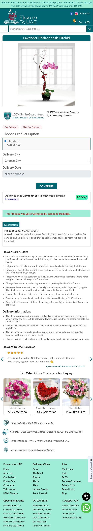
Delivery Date (12, 167)
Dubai (35, 469)
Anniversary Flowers (42, 509)
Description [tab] (11, 224)
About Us (7, 473)
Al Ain (35, 485)
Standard (13, 141)
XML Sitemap (9, 489)
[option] (17, 396)
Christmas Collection (13, 509)
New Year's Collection (13, 513)
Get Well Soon (39, 521)
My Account (67, 469)
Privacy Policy (68, 485)
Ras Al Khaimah (40, 493)
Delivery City (11, 154)
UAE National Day (12, 505)
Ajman (36, 481)
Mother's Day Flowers (13, 525)
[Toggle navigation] (4, 28)
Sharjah (36, 477)
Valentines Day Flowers (14, 517)
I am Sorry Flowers (41, 525)
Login (64, 473)
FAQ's (65, 477)
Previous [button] (1, 396)
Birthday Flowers (41, 505)
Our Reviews (9, 477)
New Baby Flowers (41, 513)
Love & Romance (41, 517)
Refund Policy (68, 489)
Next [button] (91, 396)
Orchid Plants (68, 513)
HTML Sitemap (10, 493)
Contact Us (8, 485)
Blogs (64, 493)
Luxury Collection (70, 505)
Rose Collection (69, 509)
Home (6, 469)
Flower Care (9, 481)
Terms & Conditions (71, 481)
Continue (46, 186)
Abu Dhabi (38, 473)
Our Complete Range (72, 517)
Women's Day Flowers (14, 521)
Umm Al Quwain (40, 489)
